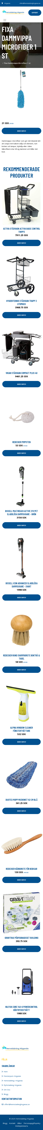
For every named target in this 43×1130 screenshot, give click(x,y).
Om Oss (7, 1090)
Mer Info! (21, 131)
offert (35, 12)
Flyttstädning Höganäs (13, 1085)
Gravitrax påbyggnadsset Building (21, 937)
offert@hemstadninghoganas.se (29, 3)
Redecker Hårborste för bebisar (21, 868)
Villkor (19, 1123)
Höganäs (7, 3)
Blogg (6, 1094)
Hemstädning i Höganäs (13, 1080)
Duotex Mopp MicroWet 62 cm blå (21, 799)
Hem (6, 1071)
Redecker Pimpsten (21, 442)
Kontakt (12, 1123)
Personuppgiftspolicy (32, 1123)
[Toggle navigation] (5, 20)
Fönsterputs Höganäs (12, 1076)
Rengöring (16, 114)
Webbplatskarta (21, 1126)
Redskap (24, 114)
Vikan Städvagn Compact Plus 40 (21, 372)
